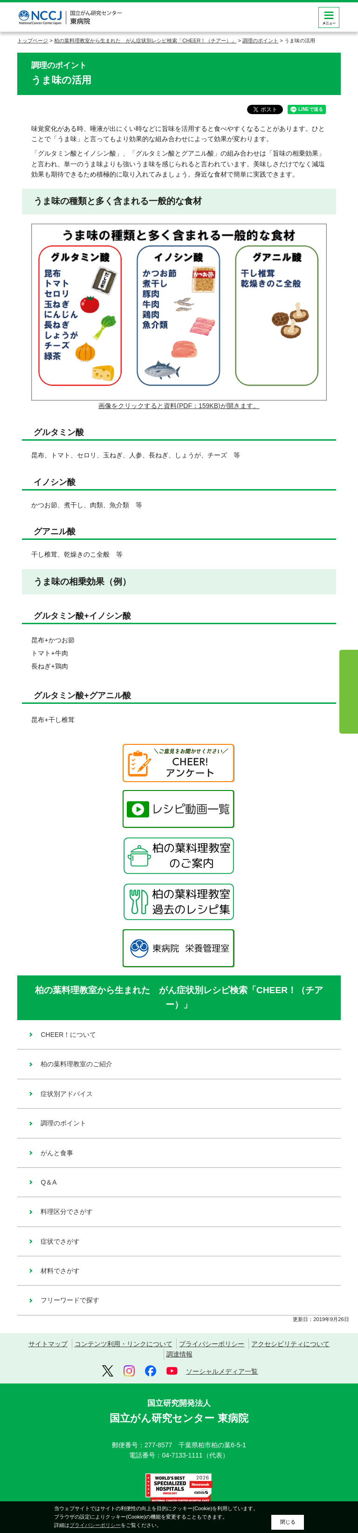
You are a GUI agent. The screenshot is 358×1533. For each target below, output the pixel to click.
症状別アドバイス (67, 1093)
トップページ (32, 40)
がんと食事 (57, 1153)
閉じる (288, 1522)
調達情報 (179, 1354)
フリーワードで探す (70, 1300)
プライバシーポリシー (211, 1344)
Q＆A (48, 1182)
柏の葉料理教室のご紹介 (76, 1064)
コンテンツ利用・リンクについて (123, 1344)
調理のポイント (260, 40)
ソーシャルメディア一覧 (222, 1371)
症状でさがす (60, 1241)
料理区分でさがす (67, 1211)
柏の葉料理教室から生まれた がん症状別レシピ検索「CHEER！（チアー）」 (145, 40)
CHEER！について (68, 1034)
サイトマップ (48, 1344)
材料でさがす (60, 1270)
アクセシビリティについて (290, 1344)
